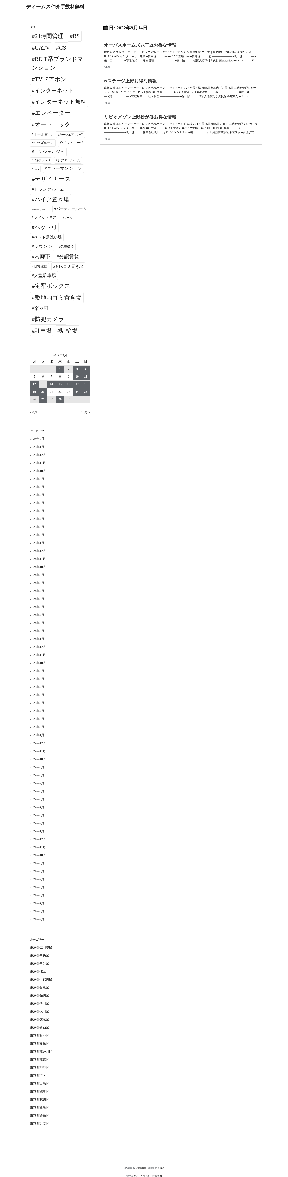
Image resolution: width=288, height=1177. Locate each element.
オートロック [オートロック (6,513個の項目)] (53, 124)
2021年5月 (37, 895)
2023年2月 (37, 727)
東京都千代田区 (41, 979)
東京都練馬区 (39, 1091)
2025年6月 (37, 503)
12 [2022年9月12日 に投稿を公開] (34, 384)
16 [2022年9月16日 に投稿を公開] (68, 384)
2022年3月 (37, 815)
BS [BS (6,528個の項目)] (76, 36)
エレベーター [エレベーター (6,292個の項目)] (52, 113)
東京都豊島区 (39, 1115)
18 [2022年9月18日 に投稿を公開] (85, 384)
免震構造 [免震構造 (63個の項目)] (67, 247)
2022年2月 (37, 823)
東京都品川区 (39, 995)
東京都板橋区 (39, 1043)
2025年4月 (37, 519)
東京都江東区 (39, 1059)
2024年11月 (38, 559)
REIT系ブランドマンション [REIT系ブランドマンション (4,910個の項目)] (57, 63)
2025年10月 (38, 471)
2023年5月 (37, 703)
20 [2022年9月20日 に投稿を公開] (43, 391)
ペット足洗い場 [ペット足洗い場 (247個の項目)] (48, 237)
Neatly (161, 1167)
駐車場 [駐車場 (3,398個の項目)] (43, 331)
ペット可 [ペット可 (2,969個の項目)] (46, 227)
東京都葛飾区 (39, 1107)
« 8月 (33, 412)
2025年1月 (37, 543)
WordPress (141, 1167)
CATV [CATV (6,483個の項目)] (42, 47)
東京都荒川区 (39, 1099)
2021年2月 (37, 919)
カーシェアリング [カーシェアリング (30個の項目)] (71, 134)
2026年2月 (37, 438)
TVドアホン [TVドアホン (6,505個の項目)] (51, 79)
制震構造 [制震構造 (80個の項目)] (40, 267)
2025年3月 (37, 527)
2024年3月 (37, 623)
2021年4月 (37, 903)
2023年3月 (37, 719)
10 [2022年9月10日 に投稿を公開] (77, 376)
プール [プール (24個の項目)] (68, 217)
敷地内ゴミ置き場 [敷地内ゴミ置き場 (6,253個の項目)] (58, 297)
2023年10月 (38, 663)
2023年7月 (37, 687)
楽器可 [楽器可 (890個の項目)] (41, 308)
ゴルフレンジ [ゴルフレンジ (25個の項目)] (41, 160)
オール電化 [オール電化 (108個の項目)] (43, 134)
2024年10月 (38, 567)
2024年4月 (37, 615)
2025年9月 (37, 479)
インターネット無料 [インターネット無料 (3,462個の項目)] (60, 102)
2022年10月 (38, 759)
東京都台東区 (39, 987)
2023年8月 (37, 679)
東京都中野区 (39, 963)
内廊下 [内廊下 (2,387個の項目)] (42, 256)
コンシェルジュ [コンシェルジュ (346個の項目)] (49, 151)
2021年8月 (37, 871)
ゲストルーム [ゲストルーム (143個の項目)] (73, 143)
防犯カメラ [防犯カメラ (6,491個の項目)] (49, 319)
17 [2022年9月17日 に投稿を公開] (77, 384)
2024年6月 (37, 599)
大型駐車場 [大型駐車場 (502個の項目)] (45, 275)
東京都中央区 (39, 955)
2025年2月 (37, 535)
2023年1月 (37, 735)
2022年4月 (37, 807)
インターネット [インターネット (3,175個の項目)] (54, 91)
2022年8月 (37, 775)
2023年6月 (37, 695)
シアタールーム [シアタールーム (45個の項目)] (69, 160)
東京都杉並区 (39, 1035)
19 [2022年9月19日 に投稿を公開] (34, 391)
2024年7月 (37, 591)
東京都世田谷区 (41, 947)
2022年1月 (37, 831)
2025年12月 (38, 455)
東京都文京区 (39, 1019)
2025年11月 (38, 463)
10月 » (85, 412)
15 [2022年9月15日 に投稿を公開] (60, 384)
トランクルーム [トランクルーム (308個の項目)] (49, 189)
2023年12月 (38, 647)
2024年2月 (37, 631)
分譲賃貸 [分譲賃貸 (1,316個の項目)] (69, 256)
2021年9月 (37, 863)
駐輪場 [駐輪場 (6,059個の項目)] (69, 330)
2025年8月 (37, 487)
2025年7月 (37, 495)
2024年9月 (37, 575)
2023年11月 (38, 655)
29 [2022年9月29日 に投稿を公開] (60, 399)
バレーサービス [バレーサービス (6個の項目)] (40, 209)
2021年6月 (37, 887)
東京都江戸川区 (41, 1051)
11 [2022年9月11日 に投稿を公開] (85, 376)
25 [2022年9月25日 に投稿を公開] (85, 391)
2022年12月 (38, 743)
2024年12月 (38, 551)
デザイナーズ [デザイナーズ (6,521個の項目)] (53, 179)
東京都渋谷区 (39, 1067)
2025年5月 (37, 511)
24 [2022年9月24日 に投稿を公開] (77, 391)
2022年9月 (37, 767)
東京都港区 (38, 1075)
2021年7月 (37, 879)
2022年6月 (37, 791)
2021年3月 (37, 911)
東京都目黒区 (39, 1083)
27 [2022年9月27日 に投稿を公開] (43, 399)
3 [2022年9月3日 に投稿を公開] (77, 369)
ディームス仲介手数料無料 (55, 6)
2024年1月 (37, 639)
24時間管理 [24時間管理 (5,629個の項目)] (49, 36)
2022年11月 (38, 751)
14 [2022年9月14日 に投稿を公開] (51, 384)
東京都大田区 (39, 1011)
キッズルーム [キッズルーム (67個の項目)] (43, 143)
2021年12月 (38, 839)
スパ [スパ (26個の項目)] (36, 168)
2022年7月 (37, 783)
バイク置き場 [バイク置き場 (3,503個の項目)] (52, 199)
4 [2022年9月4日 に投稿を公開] (85, 369)
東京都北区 (38, 971)
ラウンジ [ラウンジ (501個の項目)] (43, 246)
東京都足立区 (39, 1123)
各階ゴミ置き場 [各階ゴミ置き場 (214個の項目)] (69, 266)
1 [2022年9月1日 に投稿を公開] (60, 369)
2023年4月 (37, 711)
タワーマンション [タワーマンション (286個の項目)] (64, 168)
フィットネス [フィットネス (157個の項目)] (45, 217)
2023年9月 (37, 671)
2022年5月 (37, 799)
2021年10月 (38, 855)
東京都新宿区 (39, 1027)
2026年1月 (37, 447)
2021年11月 (38, 847)
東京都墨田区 (39, 1003)
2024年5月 (37, 607)
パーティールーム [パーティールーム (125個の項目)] (71, 209)
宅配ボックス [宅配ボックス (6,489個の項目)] (52, 286)
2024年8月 (37, 583)
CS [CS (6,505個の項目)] (62, 47)
